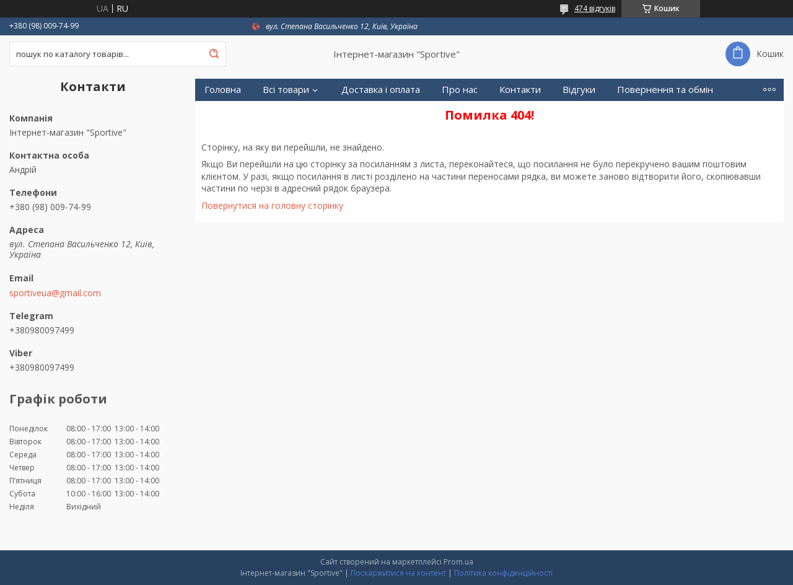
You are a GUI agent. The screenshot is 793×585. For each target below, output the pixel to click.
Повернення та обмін (665, 89)
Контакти (520, 89)
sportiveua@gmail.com (55, 293)
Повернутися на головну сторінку (272, 205)
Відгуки (579, 89)
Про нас (460, 89)
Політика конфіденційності (503, 573)
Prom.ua (458, 561)
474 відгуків (594, 8)
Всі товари (286, 89)
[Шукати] (213, 54)
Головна (222, 89)
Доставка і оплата (380, 89)
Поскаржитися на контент (398, 573)
